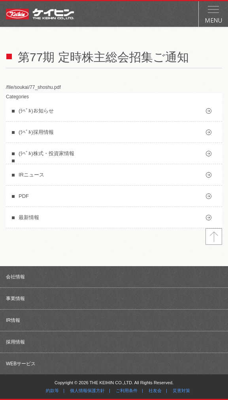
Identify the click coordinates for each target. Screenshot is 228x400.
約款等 (52, 390)
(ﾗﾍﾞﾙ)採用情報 (36, 132)
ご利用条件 (127, 390)
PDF (24, 196)
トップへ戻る (213, 236)
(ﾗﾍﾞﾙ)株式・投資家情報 (46, 153)
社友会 (155, 390)
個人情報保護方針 (87, 390)
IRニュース (31, 175)
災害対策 (181, 390)
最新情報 (29, 217)
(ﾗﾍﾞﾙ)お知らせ (36, 111)
